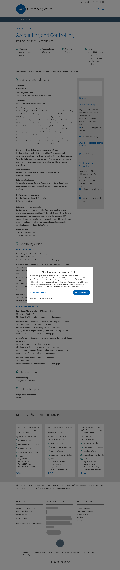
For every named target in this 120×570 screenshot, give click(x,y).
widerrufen (79, 286)
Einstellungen (34, 292)
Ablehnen (44, 292)
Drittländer (85, 278)
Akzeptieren (81, 292)
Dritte (65, 276)
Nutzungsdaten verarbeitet (38, 278)
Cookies (70, 276)
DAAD (59, 276)
